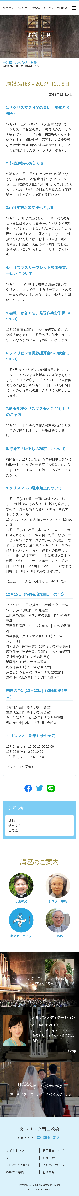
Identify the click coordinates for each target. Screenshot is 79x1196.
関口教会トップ (53, 1150)
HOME (7, 62)
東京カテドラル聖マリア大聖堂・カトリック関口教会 (35, 8)
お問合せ (49, 1172)
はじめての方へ (53, 1165)
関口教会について (18, 1165)
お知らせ (21, 62)
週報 (34, 62)
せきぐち (15, 825)
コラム (13, 830)
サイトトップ (15, 1150)
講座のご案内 (15, 1172)
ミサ (9, 1157)
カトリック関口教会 (39, 1129)
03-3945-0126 (49, 1137)
